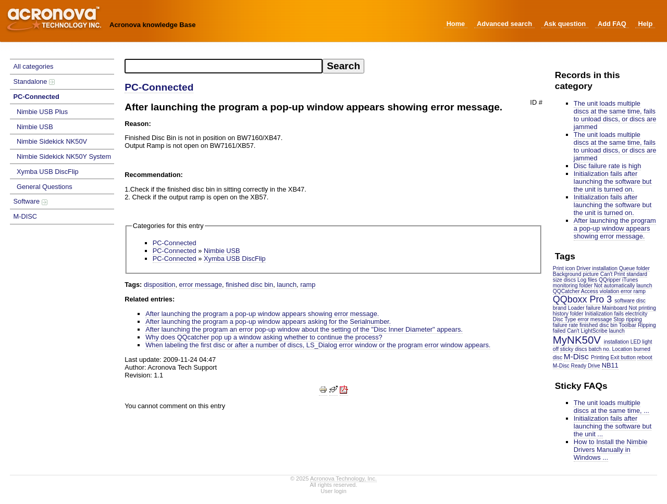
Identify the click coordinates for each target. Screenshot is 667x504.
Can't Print (612, 274)
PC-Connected (36, 96)
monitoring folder (572, 285)
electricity (636, 314)
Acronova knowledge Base (152, 25)
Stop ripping (627, 319)
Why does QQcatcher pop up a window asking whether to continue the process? (263, 337)
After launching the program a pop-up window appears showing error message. (615, 228)
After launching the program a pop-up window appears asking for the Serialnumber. (268, 321)
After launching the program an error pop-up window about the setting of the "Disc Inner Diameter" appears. (304, 329)
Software (30, 201)
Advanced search (504, 24)
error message (594, 319)
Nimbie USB (35, 127)
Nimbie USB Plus (42, 112)
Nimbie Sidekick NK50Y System (64, 156)
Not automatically (614, 285)
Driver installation (596, 268)
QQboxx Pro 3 (582, 299)
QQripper (610, 280)
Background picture (576, 274)
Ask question (565, 24)
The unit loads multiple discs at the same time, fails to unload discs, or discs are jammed (615, 115)
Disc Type (564, 319)
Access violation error (606, 291)
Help (645, 24)
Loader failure (584, 308)
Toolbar (628, 325)
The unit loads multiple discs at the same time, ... (611, 406)
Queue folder (634, 268)
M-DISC (26, 216)
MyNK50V (577, 340)
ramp (640, 291)
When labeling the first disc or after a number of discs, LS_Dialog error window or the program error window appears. (317, 345)
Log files (587, 280)
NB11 (610, 365)
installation (616, 342)
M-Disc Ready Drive (576, 366)
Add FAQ (612, 24)
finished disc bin (598, 325)
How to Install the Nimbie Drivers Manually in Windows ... (611, 449)
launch (617, 331)
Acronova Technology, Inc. (343, 478)
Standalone (34, 81)
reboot (644, 357)
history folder (568, 314)
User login (333, 491)
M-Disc (576, 356)
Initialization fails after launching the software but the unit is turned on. (612, 181)
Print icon (564, 268)
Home (456, 24)
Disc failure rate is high (607, 166)
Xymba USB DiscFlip (48, 171)
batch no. (599, 349)
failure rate (565, 325)
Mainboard (614, 308)
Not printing (642, 308)
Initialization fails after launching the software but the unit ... (612, 426)
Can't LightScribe (587, 331)
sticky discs (573, 349)
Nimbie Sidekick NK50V (52, 141)
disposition (159, 284)
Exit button (622, 357)
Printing (600, 357)
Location (622, 349)
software (624, 301)
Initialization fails (604, 314)
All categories (34, 66)
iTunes (630, 280)
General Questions (44, 187)
